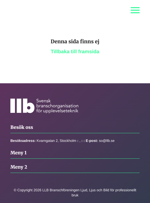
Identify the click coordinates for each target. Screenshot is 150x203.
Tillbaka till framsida (75, 52)
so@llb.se (107, 141)
